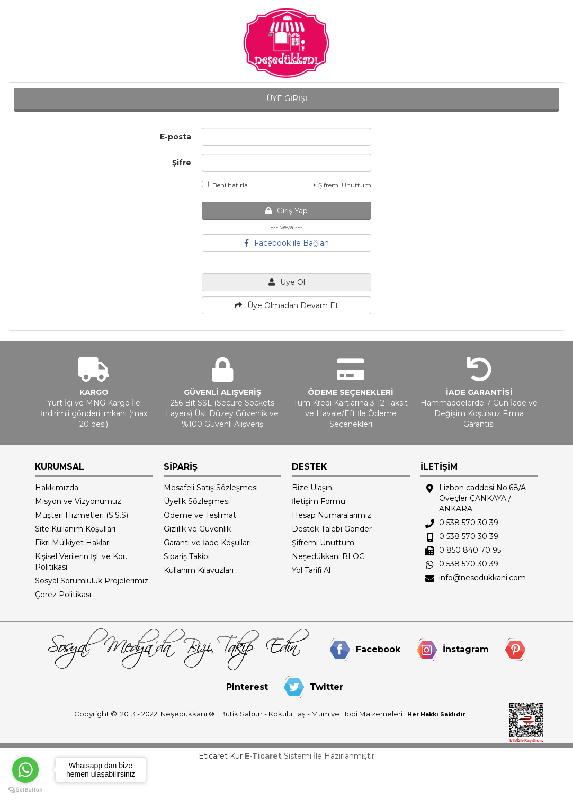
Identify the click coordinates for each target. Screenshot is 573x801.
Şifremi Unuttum (342, 185)
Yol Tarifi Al (311, 570)
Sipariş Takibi (187, 556)
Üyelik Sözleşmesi (197, 501)
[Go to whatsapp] (25, 770)
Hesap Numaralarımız (331, 515)
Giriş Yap (286, 210)
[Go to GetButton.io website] (25, 790)
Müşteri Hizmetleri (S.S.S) (81, 515)
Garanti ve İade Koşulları (207, 542)
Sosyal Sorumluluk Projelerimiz (91, 581)
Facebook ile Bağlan (286, 243)
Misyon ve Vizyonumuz (78, 501)
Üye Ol (286, 282)
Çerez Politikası (63, 594)
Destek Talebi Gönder (332, 529)
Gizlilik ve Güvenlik (197, 529)
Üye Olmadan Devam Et (286, 305)
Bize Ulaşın (312, 487)
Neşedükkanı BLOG (328, 556)
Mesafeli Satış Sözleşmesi (211, 487)
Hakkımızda (56, 487)
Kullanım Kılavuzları (199, 570)
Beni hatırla (225, 185)
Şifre (181, 162)
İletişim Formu (318, 501)
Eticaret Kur (221, 756)
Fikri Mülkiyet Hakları (73, 542)
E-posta (175, 136)
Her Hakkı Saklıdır (436, 714)
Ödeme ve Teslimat (200, 515)
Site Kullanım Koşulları (75, 529)
